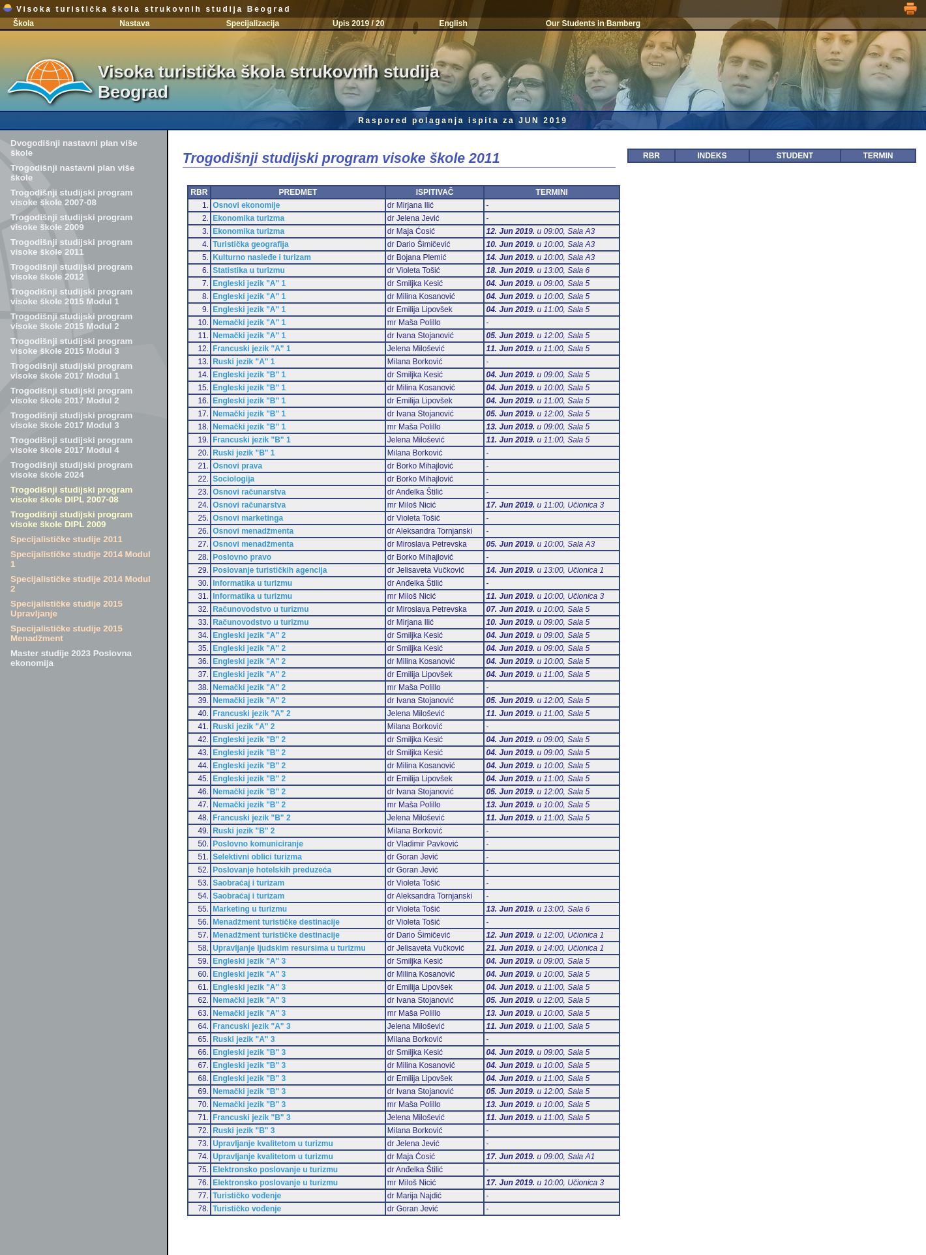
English (453, 23)
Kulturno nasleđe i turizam (262, 257)
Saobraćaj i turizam (248, 882)
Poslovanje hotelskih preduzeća (272, 869)
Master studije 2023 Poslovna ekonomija (71, 658)
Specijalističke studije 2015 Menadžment (66, 633)
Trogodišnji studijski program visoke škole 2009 (71, 222)
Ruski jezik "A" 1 (244, 361)
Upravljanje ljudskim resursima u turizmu (289, 948)
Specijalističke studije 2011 (66, 539)
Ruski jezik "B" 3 (244, 1130)
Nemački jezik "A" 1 (249, 322)
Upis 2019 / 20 (358, 23)
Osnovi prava (237, 465)
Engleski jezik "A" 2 (249, 635)
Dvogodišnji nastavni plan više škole (74, 148)
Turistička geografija (250, 244)
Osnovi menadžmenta (253, 531)
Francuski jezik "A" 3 (251, 1026)
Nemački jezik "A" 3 (249, 1000)
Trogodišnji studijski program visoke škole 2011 (71, 247)
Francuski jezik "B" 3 (251, 1117)
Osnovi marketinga (248, 518)
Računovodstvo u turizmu (260, 609)
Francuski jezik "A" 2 (251, 713)
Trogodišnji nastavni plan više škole (72, 172)
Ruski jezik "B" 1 (244, 452)
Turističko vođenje (247, 1195)
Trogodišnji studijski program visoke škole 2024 (71, 470)
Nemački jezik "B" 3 (249, 1091)
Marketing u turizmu (250, 909)
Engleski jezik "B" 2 (249, 739)
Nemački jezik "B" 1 (249, 413)
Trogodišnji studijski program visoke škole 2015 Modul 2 (71, 321)
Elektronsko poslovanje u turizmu (275, 1169)
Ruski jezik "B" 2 (244, 830)
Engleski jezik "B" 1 (249, 374)
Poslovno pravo (242, 557)
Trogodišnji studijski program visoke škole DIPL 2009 (71, 519)
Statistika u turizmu (249, 270)
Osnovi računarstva (249, 492)
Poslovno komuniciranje (258, 843)
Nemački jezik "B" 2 (249, 791)
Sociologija (233, 478)
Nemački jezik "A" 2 (249, 687)
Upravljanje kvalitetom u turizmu (273, 1143)
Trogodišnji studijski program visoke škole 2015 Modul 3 (71, 346)
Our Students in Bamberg (593, 23)
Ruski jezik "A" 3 (244, 1039)
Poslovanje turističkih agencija (270, 570)
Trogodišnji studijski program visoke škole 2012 (71, 271)
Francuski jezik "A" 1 (251, 348)
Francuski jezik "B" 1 (251, 439)
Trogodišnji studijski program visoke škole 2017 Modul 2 (71, 395)
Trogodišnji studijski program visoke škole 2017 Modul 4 (71, 445)
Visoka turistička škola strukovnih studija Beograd (147, 9)
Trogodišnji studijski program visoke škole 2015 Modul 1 (71, 296)
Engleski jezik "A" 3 (249, 961)
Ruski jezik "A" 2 (244, 726)
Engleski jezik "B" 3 (249, 1052)
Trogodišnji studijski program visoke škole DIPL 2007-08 (71, 494)
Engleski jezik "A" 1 (249, 283)
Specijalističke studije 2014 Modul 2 (80, 584)
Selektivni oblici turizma (257, 856)
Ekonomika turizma (248, 218)
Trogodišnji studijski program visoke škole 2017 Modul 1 (71, 371)
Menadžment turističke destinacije (276, 922)
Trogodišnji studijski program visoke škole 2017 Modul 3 (71, 420)
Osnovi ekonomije (246, 205)
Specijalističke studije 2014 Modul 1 (80, 559)
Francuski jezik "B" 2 (251, 817)
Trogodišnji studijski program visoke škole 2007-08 (71, 197)
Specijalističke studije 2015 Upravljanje (66, 608)
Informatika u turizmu (252, 583)
